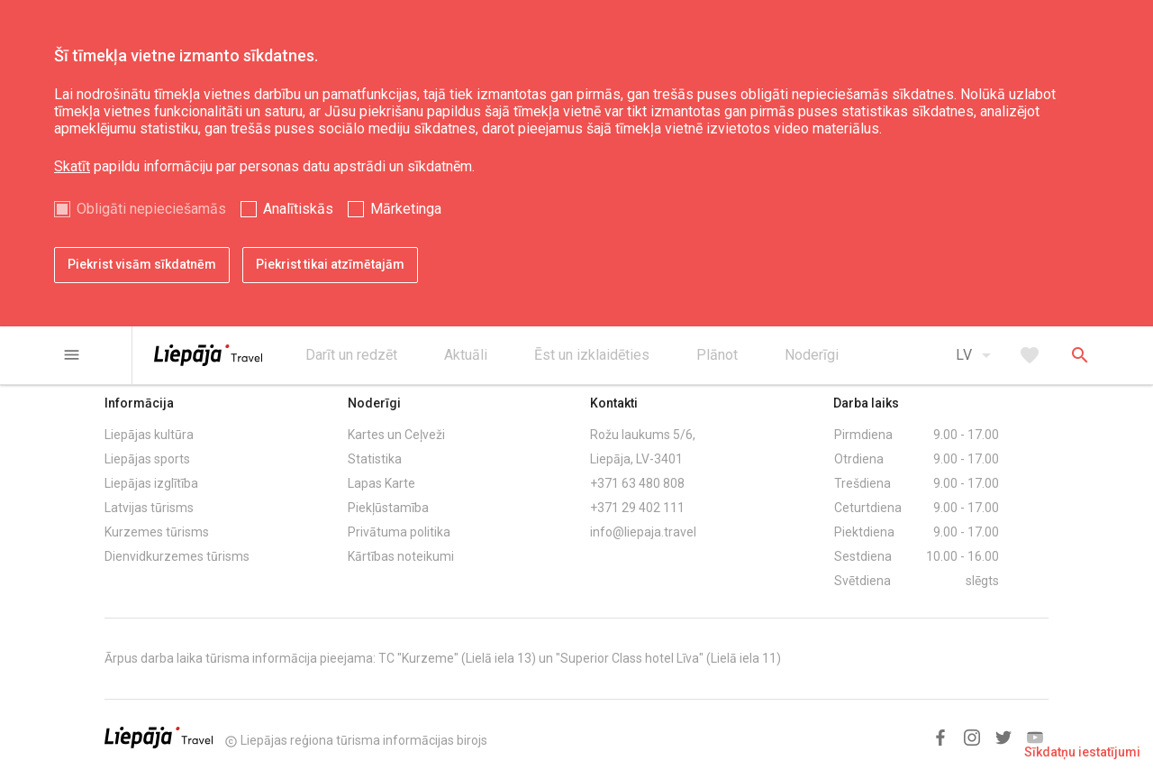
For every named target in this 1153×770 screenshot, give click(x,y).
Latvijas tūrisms (149, 507)
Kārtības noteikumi (401, 556)
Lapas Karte (381, 483)
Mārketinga (405, 208)
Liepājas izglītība (151, 483)
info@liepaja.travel (643, 532)
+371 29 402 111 (637, 507)
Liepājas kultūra (149, 434)
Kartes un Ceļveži (396, 434)
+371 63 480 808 (637, 483)
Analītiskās (298, 208)
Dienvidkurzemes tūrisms (177, 556)
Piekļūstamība (388, 507)
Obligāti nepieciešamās (151, 208)
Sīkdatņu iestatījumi (1082, 752)
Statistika (375, 459)
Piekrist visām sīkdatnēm (142, 264)
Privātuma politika (399, 532)
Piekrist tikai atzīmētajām (330, 264)
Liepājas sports (147, 459)
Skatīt (72, 166)
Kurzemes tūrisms (156, 532)
